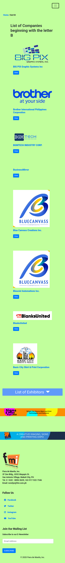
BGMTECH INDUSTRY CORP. (27, 145)
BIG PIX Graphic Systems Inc (28, 66)
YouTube (10, 518)
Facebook (10, 500)
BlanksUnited (20, 323)
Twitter (9, 506)
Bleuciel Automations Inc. (26, 291)
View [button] (16, 73)
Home (5, 15)
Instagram (10, 512)
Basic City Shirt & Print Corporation (31, 367)
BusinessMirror (21, 169)
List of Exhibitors (30, 392)
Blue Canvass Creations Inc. (27, 230)
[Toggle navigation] (55, 5)
